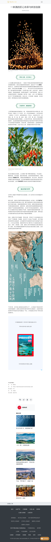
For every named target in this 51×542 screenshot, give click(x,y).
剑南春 (24, 535)
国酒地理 (24, 407)
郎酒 (29, 535)
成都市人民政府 (25, 524)
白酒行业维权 (22, 512)
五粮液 (11, 535)
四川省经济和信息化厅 (34, 517)
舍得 (34, 535)
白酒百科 (30, 512)
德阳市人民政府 (36, 521)
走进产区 (18, 509)
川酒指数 (25, 509)
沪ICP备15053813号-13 (35, 538)
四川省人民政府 (22, 517)
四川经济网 (32, 531)
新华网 (39, 528)
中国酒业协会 (31, 528)
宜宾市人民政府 (15, 521)
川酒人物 (32, 509)
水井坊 (39, 535)
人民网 (17, 531)
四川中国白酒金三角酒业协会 (18, 528)
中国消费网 (24, 531)
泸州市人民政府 (25, 521)
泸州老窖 (18, 535)
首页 (12, 509)
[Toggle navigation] (42, 2)
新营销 (38, 509)
